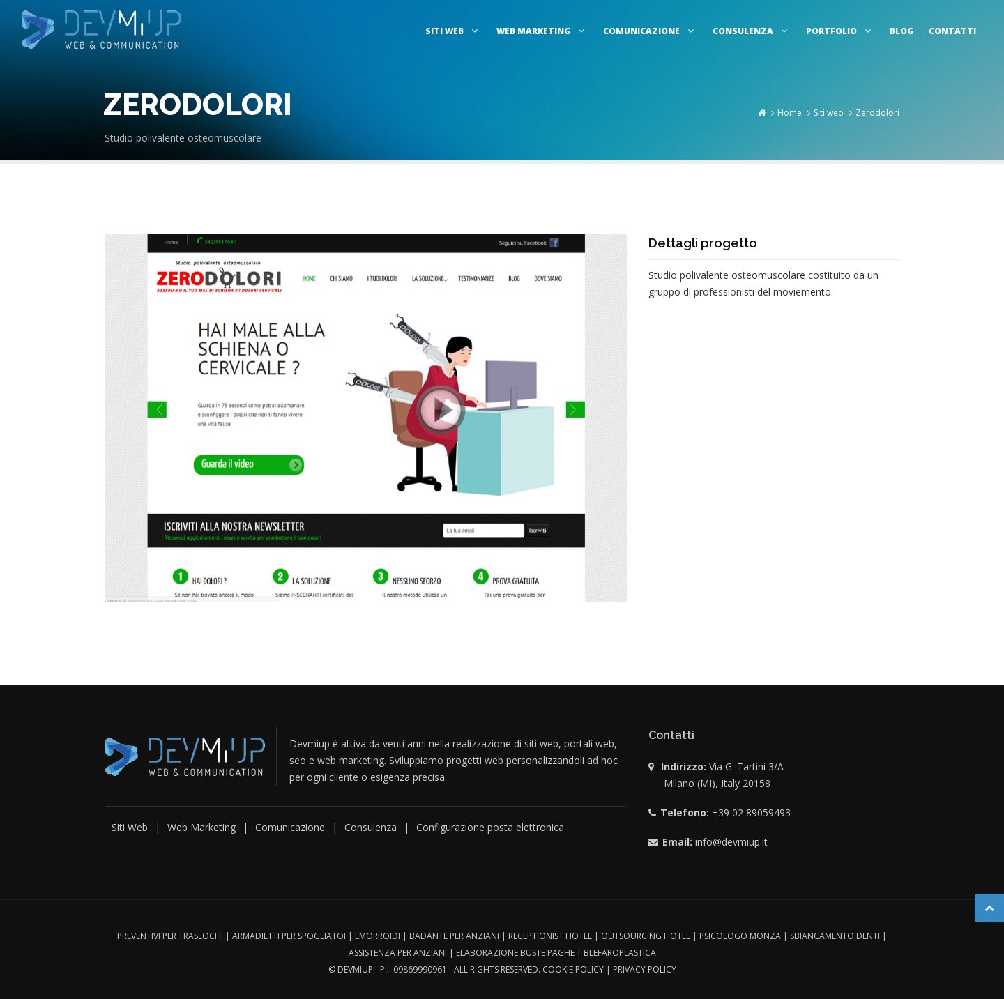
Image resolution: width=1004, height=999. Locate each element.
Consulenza (752, 31)
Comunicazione (650, 31)
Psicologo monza (740, 936)
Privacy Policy (644, 969)
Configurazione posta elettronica (490, 827)
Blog (901, 31)
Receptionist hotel (550, 936)
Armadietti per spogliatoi (289, 936)
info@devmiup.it (731, 841)
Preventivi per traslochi (170, 936)
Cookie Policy (573, 969)
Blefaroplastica (620, 953)
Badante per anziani (454, 936)
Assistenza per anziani (398, 953)
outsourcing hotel (645, 936)
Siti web (453, 31)
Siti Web (130, 827)
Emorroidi (377, 936)
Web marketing (542, 31)
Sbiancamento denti (835, 936)
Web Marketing (201, 827)
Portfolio (840, 31)
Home (789, 113)
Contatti (952, 31)
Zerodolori (877, 113)
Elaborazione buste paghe (515, 953)
